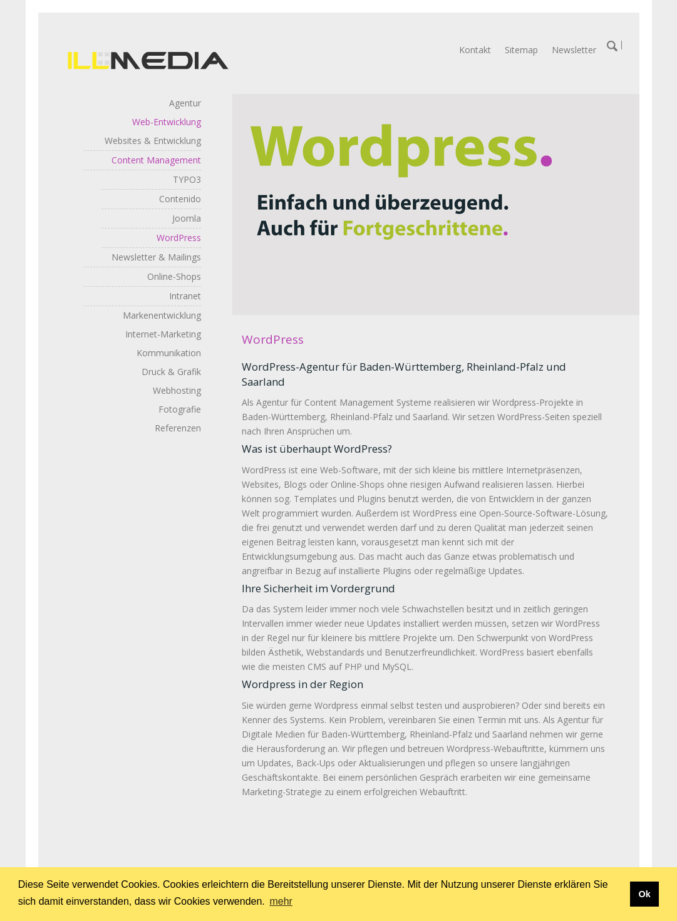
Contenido (180, 199)
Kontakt (475, 50)
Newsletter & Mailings (156, 257)
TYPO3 (187, 179)
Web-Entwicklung (166, 122)
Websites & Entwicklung (153, 141)
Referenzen (178, 428)
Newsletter (574, 50)
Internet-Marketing (163, 334)
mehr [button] (280, 901)
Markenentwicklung (162, 315)
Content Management (156, 160)
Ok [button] (644, 894)
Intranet (185, 296)
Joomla (186, 218)
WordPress (179, 238)
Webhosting (177, 390)
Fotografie (179, 409)
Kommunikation (169, 353)
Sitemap (521, 50)
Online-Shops (174, 276)
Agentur (185, 103)
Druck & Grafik (171, 372)
